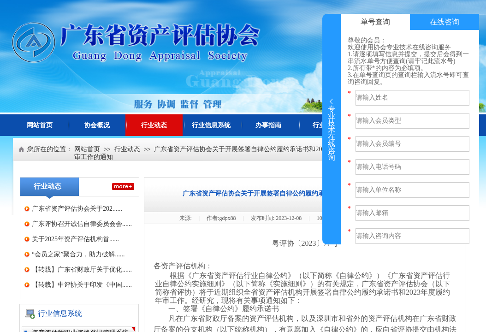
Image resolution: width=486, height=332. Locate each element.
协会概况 (97, 125)
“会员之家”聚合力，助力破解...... (78, 254)
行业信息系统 (211, 125)
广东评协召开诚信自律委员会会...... (82, 223)
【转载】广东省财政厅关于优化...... (82, 269)
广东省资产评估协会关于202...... (77, 208)
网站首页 (40, 125)
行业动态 (154, 125)
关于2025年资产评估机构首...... (75, 239)
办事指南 (268, 125)
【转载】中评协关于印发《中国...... (82, 284)
